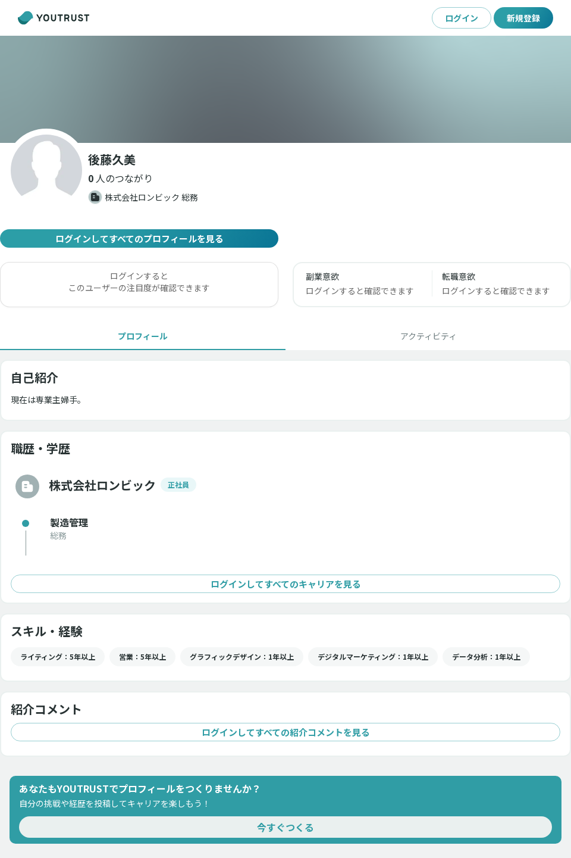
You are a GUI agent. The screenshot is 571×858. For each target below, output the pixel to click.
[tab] (143, 336)
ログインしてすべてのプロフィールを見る (139, 238)
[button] (120, 178)
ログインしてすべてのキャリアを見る (285, 583)
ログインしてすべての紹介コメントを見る (285, 732)
